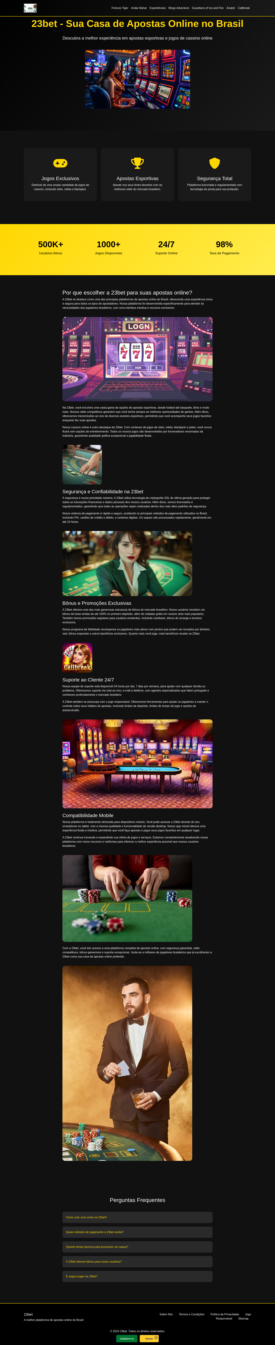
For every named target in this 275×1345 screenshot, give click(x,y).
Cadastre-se (127, 1338)
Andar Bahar (139, 8)
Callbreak (244, 8)
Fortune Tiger (120, 8)
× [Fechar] (156, 1337)
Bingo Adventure (179, 8)
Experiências (158, 8)
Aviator (230, 8)
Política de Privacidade (224, 1314)
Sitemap (243, 1318)
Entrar (149, 1338)
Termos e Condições (191, 1314)
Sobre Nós (166, 1314)
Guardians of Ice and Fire (208, 8)
